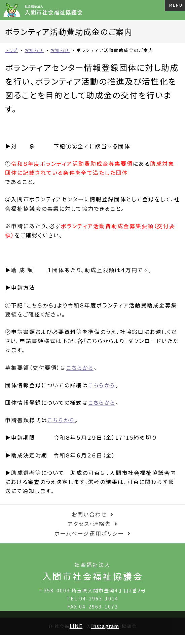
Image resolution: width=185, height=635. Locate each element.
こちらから (80, 367)
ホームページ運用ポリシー (89, 533)
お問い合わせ (89, 514)
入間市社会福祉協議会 (45, 10)
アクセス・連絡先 (89, 524)
